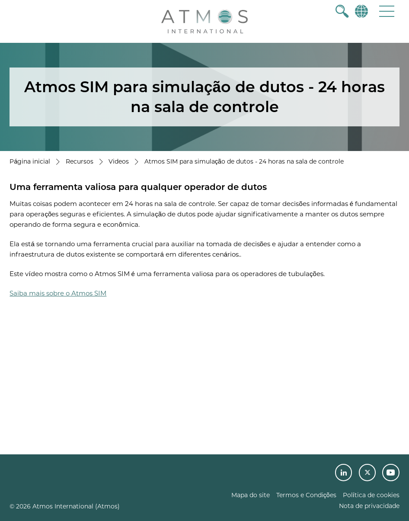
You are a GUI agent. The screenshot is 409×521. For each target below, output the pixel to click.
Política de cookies (371, 495)
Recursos (79, 161)
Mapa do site (250, 495)
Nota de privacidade (369, 506)
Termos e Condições (306, 495)
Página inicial (30, 161)
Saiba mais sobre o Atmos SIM (58, 293)
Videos (119, 161)
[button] (386, 11)
